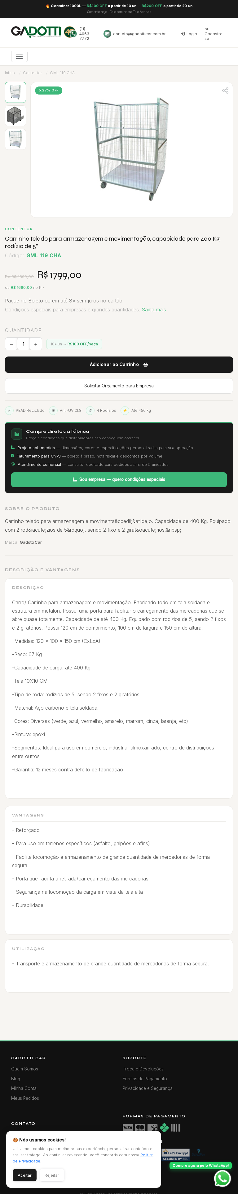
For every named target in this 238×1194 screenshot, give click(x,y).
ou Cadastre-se (214, 33)
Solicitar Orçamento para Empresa (119, 385)
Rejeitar (52, 1175)
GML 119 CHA (62, 72)
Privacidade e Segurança (148, 1088)
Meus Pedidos (25, 1098)
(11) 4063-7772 (80, 33)
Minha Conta (24, 1088)
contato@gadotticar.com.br (135, 34)
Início (10, 72)
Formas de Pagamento (145, 1078)
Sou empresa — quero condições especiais (119, 479)
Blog (15, 1078)
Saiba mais (154, 309)
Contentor (32, 72)
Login (189, 33)
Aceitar (25, 1175)
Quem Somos (24, 1068)
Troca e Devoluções (143, 1068)
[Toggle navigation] (19, 56)
